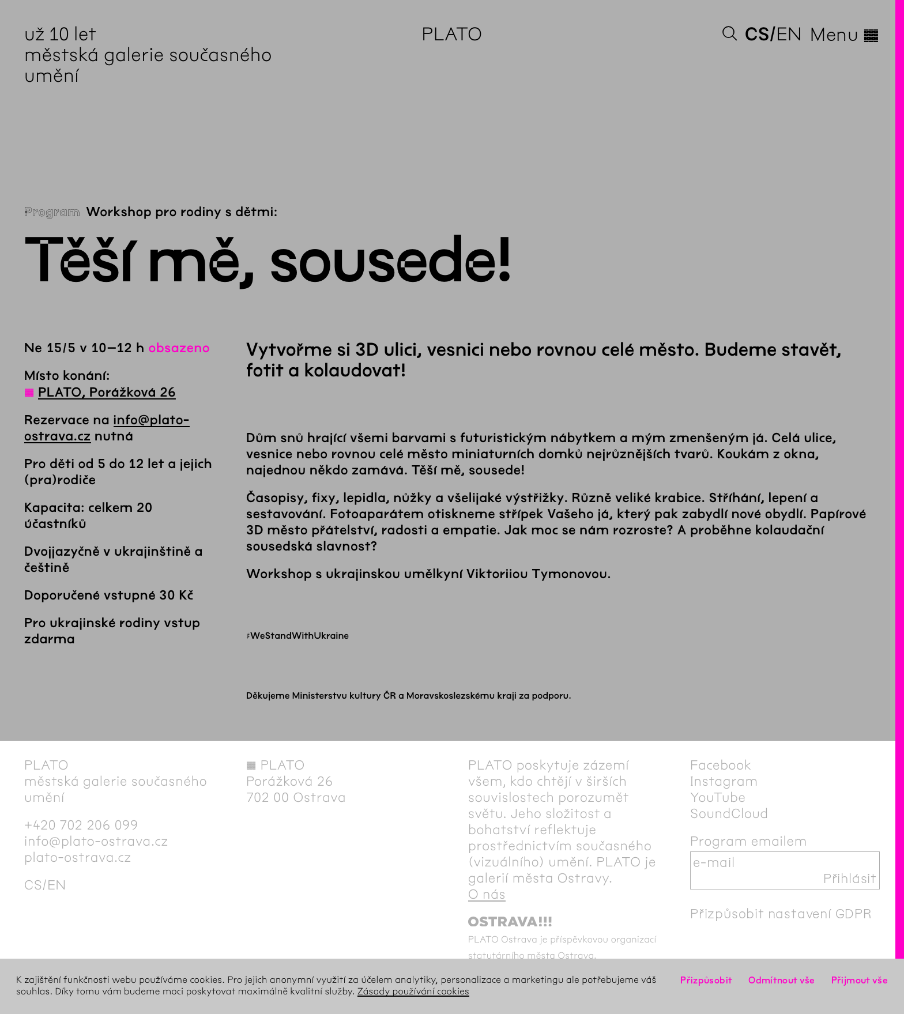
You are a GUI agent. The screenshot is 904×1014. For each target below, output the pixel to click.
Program (52, 212)
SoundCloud (729, 813)
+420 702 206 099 (81, 824)
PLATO (451, 34)
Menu (845, 34)
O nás (487, 894)
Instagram (724, 781)
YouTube (718, 797)
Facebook (721, 764)
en (789, 34)
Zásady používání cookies (413, 992)
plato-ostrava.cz (77, 857)
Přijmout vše (859, 980)
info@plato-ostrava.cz (96, 841)
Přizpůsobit (706, 980)
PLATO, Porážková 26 (107, 392)
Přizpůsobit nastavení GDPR (781, 913)
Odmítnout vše (781, 980)
